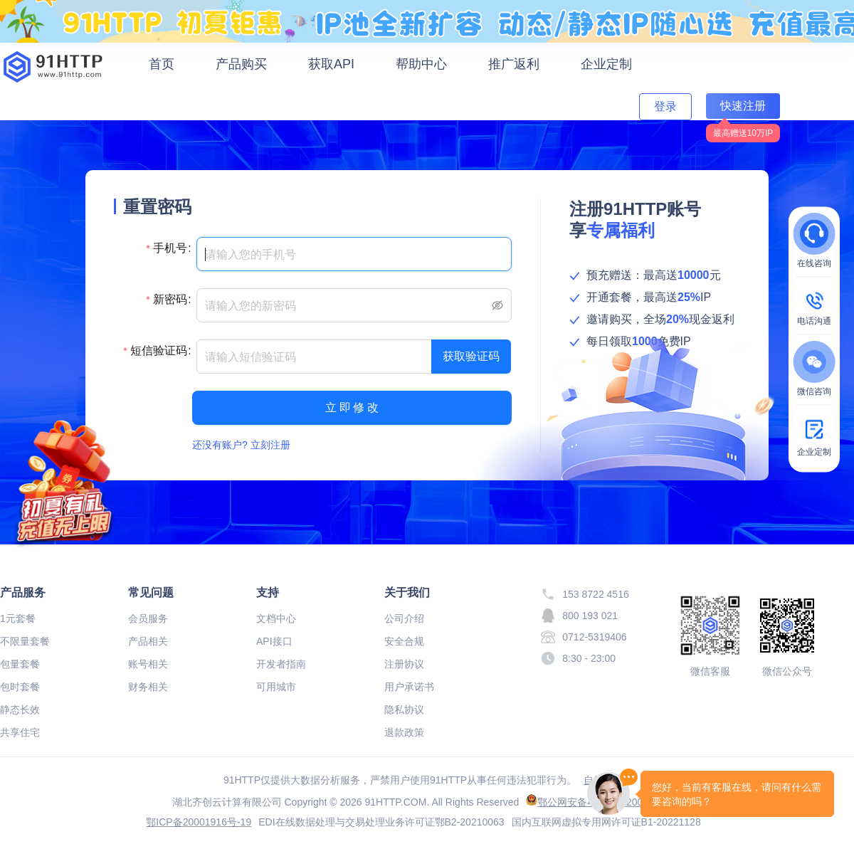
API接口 (274, 641)
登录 (665, 106)
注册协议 (404, 664)
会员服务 (148, 618)
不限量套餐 (25, 641)
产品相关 (148, 641)
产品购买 (241, 64)
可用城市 (276, 686)
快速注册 (743, 106)
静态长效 (20, 709)
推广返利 (513, 64)
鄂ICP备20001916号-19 (198, 822)
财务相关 (148, 686)
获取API (331, 64)
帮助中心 (421, 64)
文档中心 (276, 618)
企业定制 (606, 64)
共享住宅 (20, 732)
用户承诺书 (409, 686)
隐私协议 (404, 709)
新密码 (170, 299)
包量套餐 (20, 664)
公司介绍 (404, 618)
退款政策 (404, 732)
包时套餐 (20, 686)
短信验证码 (158, 350)
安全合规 (404, 641)
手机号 (170, 248)
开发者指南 (281, 664)
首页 (161, 64)
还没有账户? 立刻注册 (241, 444)
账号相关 (148, 664)
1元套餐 (18, 618)
